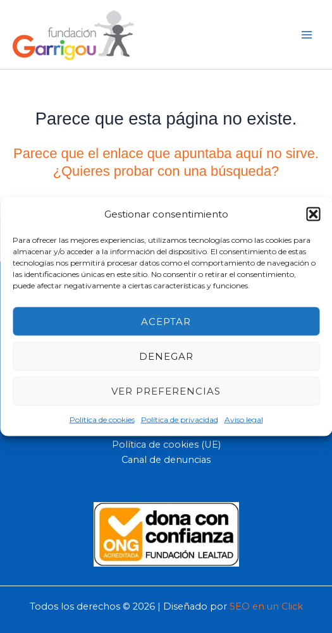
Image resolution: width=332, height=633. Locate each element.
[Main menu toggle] (306, 34)
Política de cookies (102, 419)
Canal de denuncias (166, 459)
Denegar (166, 356)
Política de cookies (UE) (166, 444)
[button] (313, 213)
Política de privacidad (179, 419)
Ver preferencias (166, 390)
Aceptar (166, 321)
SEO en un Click (266, 606)
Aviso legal (243, 419)
